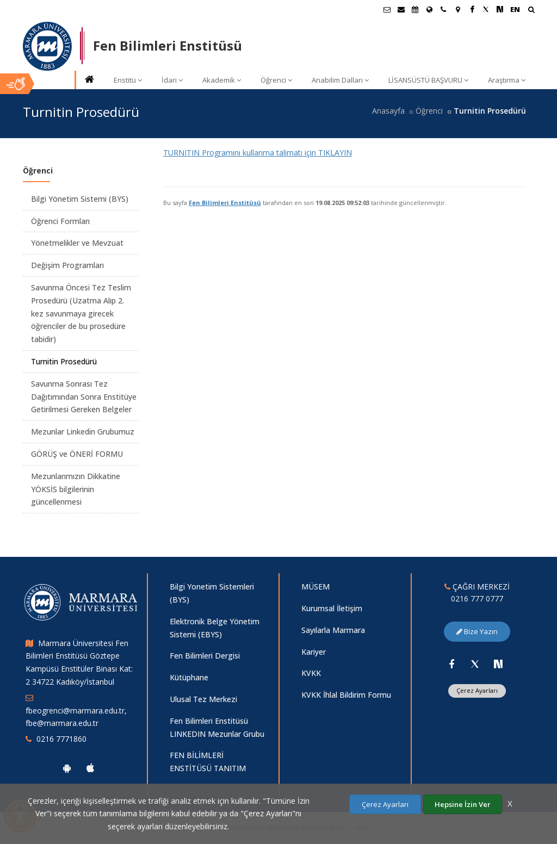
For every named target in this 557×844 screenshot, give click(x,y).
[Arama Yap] (531, 10)
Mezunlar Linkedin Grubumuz (82, 431)
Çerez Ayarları (477, 690)
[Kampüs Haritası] (457, 9)
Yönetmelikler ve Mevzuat (77, 243)
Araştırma (506, 80)
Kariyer (313, 652)
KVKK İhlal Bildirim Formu (346, 695)
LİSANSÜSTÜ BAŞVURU (428, 80)
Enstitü (128, 80)
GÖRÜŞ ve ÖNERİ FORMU (77, 454)
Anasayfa (388, 110)
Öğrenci (276, 80)
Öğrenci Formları (60, 221)
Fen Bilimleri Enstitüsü (225, 202)
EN (515, 9)
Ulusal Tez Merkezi (203, 699)
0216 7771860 (61, 739)
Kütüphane (189, 677)
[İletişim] (443, 9)
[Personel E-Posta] (400, 9)
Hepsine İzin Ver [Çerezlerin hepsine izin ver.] (463, 804)
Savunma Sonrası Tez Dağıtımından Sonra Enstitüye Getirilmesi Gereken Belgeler (84, 396)
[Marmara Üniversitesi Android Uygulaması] (67, 768)
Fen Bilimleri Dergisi (205, 655)
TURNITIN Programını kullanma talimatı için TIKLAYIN (257, 152)
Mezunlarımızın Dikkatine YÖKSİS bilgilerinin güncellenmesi (75, 489)
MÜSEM (315, 586)
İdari (172, 80)
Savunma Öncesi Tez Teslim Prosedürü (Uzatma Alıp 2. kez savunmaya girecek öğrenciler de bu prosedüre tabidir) (81, 313)
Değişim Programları (67, 265)
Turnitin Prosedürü (64, 361)
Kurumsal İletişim (331, 608)
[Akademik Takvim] (415, 9)
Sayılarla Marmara (333, 630)
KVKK (311, 673)
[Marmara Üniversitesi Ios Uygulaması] (90, 768)
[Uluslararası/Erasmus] (429, 9)
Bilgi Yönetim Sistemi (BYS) (79, 199)
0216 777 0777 (477, 598)
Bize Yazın (477, 631)
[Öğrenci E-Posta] (386, 9)
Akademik (221, 80)
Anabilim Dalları (340, 80)
